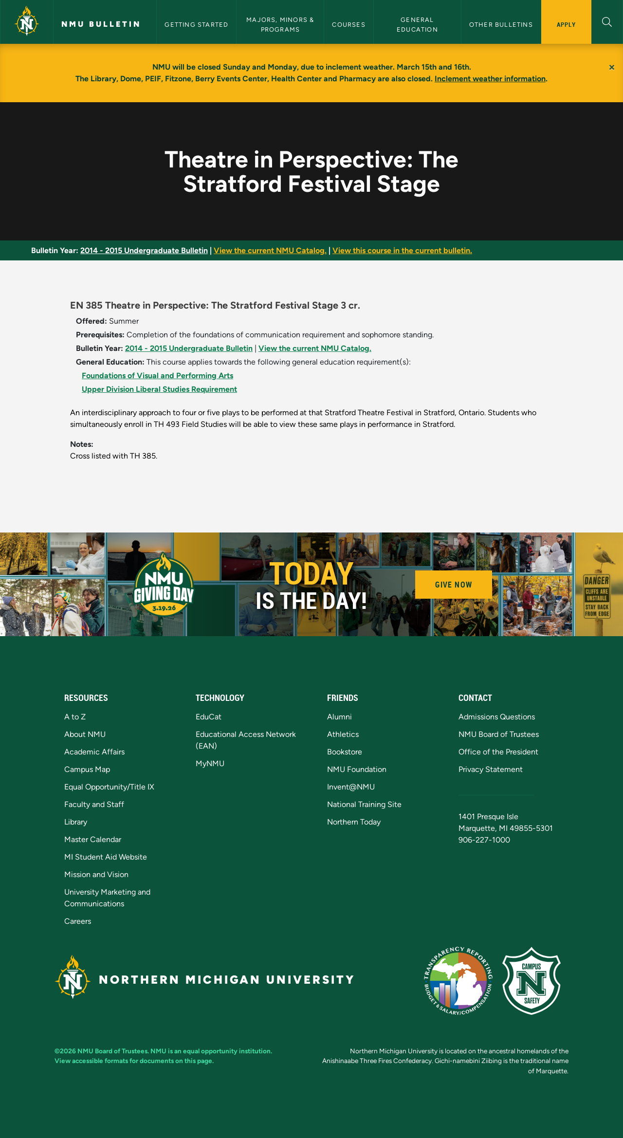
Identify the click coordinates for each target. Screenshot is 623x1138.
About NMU (85, 734)
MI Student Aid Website (105, 857)
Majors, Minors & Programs (281, 24)
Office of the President (498, 751)
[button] (607, 20)
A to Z (75, 716)
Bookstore (344, 751)
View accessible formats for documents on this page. (134, 1061)
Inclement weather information (490, 78)
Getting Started (196, 24)
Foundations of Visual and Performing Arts (157, 375)
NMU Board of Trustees (498, 734)
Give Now (453, 584)
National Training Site (364, 804)
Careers (77, 921)
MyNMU (210, 763)
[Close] (611, 67)
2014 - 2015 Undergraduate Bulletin (144, 250)
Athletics (343, 734)
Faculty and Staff (94, 804)
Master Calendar (92, 839)
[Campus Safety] (535, 980)
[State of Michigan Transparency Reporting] (463, 980)
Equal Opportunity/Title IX (109, 786)
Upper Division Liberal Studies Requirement (159, 389)
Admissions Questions (496, 716)
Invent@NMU (351, 786)
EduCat (208, 716)
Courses (348, 24)
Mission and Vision (96, 874)
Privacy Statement (490, 769)
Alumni (339, 716)
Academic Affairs (94, 751)
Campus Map (87, 769)
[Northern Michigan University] (27, 22)
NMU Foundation (356, 769)
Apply (566, 24)
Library (75, 821)
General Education (417, 24)
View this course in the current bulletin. (402, 250)
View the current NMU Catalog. (270, 250)
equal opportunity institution (227, 1051)
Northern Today (354, 821)
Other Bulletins (501, 24)
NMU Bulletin (101, 24)
